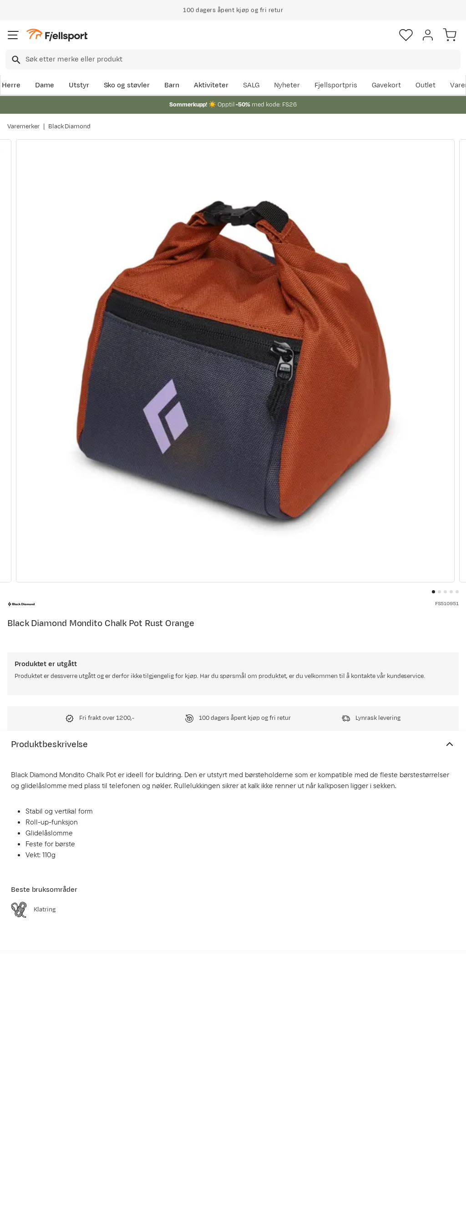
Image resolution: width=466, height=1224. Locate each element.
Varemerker (23, 126)
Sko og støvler (127, 85)
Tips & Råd (26, 1119)
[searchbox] (242, 60)
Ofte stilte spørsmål (41, 1064)
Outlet (425, 85)
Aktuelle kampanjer (135, 1064)
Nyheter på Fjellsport (138, 1079)
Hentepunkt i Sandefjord (30, 1139)
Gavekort (386, 85)
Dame (44, 85)
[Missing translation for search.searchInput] (15, 60)
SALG (251, 85)
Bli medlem (427, 987)
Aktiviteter (211, 85)
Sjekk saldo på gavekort (32, 1084)
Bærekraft (215, 1123)
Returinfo (24, 1104)
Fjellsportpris (335, 85)
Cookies (282, 1209)
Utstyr (79, 85)
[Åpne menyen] (13, 35)
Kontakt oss (28, 1159)
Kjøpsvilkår (248, 1209)
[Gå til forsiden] (56, 35)
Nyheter (287, 85)
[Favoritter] (406, 35)
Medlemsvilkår (222, 1093)
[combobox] (233, 60)
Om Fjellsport (220, 1064)
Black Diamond (69, 126)
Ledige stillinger (224, 1108)
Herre (11, 85)
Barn (171, 85)
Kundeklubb (217, 1079)
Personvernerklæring (198, 1209)
